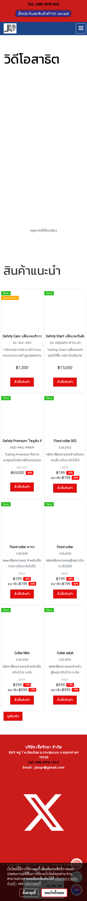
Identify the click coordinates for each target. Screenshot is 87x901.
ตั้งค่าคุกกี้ (29, 893)
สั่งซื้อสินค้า (22, 381)
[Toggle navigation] (81, 28)
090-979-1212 (47, 4)
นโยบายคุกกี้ (33, 883)
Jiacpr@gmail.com (49, 767)
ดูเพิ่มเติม (13, 716)
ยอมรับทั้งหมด (54, 893)
